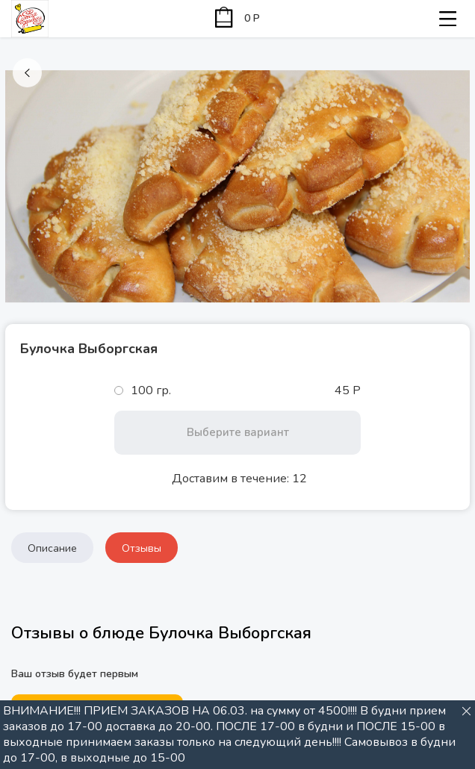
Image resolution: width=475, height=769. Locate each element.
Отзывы (141, 548)
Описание (52, 548)
